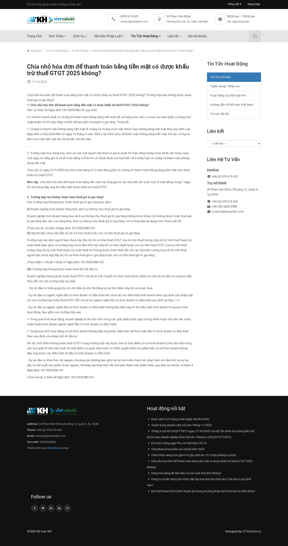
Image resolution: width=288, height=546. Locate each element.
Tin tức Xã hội (219, 114)
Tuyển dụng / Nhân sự (225, 86)
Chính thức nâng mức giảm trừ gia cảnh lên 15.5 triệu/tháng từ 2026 (191, 455)
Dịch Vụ (78, 36)
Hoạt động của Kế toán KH (228, 95)
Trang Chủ (34, 36)
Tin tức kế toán (80, 50)
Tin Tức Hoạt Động (144, 36)
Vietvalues (53, 448)
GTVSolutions (251, 531)
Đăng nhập (254, 4)
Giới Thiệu (56, 36)
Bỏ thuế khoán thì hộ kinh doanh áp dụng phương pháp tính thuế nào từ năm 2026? (201, 491)
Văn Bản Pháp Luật (107, 36)
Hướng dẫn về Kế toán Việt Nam (231, 104)
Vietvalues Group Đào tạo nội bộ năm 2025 (175, 449)
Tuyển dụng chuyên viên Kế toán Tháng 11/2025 (179, 425)
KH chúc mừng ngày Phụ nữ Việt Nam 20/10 (177, 443)
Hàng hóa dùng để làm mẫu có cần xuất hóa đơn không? (184, 473)
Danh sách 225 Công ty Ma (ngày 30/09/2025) (178, 419)
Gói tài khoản (197, 36)
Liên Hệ (173, 36)
